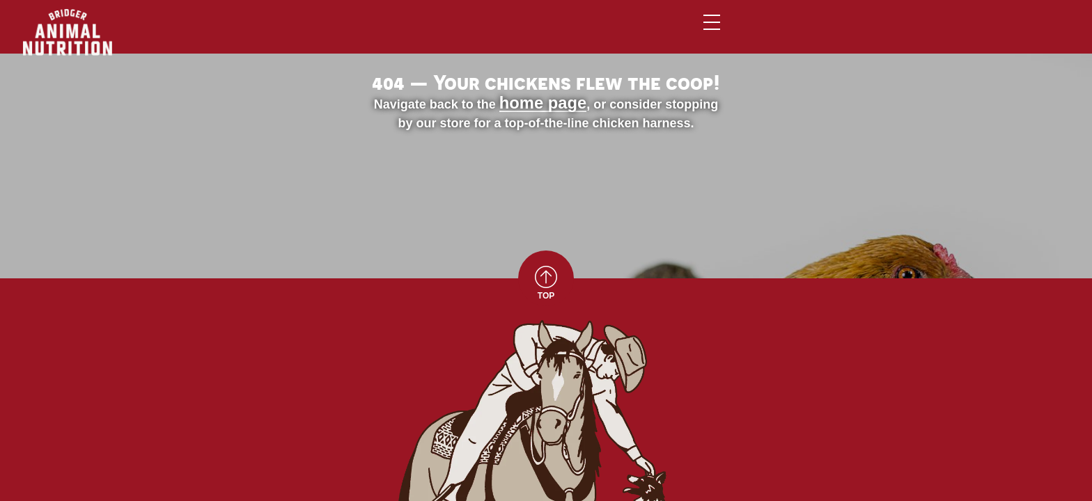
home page (342, 239)
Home (452, 33)
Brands (598, 33)
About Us (761, 33)
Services (677, 33)
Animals (522, 33)
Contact (846, 33)
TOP (546, 430)
